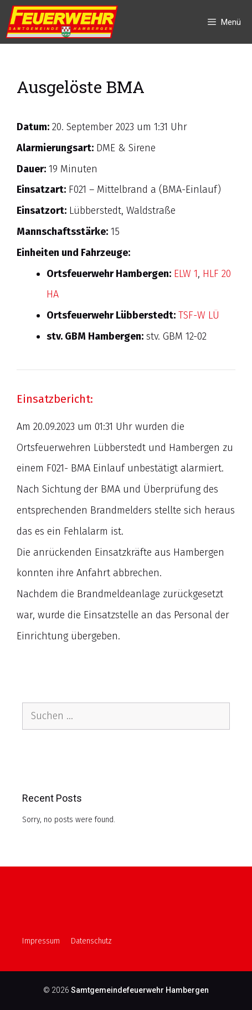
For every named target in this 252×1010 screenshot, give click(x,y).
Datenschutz (91, 941)
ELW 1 (186, 274)
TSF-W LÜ (198, 315)
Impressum (41, 941)
